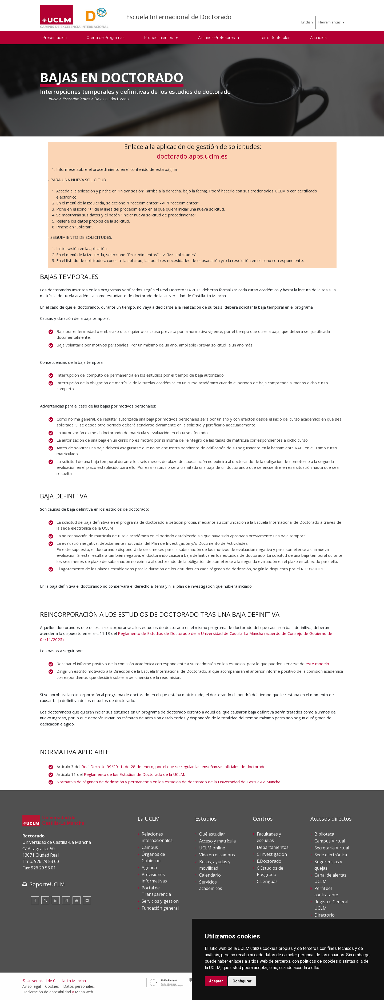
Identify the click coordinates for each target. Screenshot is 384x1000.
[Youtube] (77, 900)
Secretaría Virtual (331, 848)
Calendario (210, 875)
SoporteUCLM (47, 884)
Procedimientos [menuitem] (159, 37)
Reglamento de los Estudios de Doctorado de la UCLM (134, 774)
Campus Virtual (329, 841)
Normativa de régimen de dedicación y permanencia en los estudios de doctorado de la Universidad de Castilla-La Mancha (168, 781)
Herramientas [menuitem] (329, 22)
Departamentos (273, 847)
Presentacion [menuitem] (55, 37)
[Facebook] (35, 900)
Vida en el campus (217, 855)
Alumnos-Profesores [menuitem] (217, 37)
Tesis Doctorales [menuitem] (275, 37)
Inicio (53, 98)
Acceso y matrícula (217, 841)
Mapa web (84, 991)
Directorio (324, 915)
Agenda (149, 867)
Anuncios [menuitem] (318, 37)
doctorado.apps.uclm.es (192, 156)
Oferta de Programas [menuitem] (106, 37)
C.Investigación (272, 854)
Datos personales (78, 986)
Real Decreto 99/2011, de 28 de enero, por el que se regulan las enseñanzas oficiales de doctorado (173, 766)
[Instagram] (66, 900)
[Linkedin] (56, 900)
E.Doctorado (269, 861)
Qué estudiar (212, 834)
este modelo (317, 663)
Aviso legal (31, 986)
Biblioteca (324, 834)
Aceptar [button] (216, 981)
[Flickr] (87, 900)
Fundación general (160, 908)
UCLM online (212, 848)
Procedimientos (76, 98)
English (307, 22)
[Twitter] (45, 900)
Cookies (52, 986)
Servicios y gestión (160, 901)
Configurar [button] (242, 981)
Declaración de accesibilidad (46, 991)
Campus (150, 847)
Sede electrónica (330, 855)
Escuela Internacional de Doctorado (178, 16)
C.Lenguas (267, 881)
